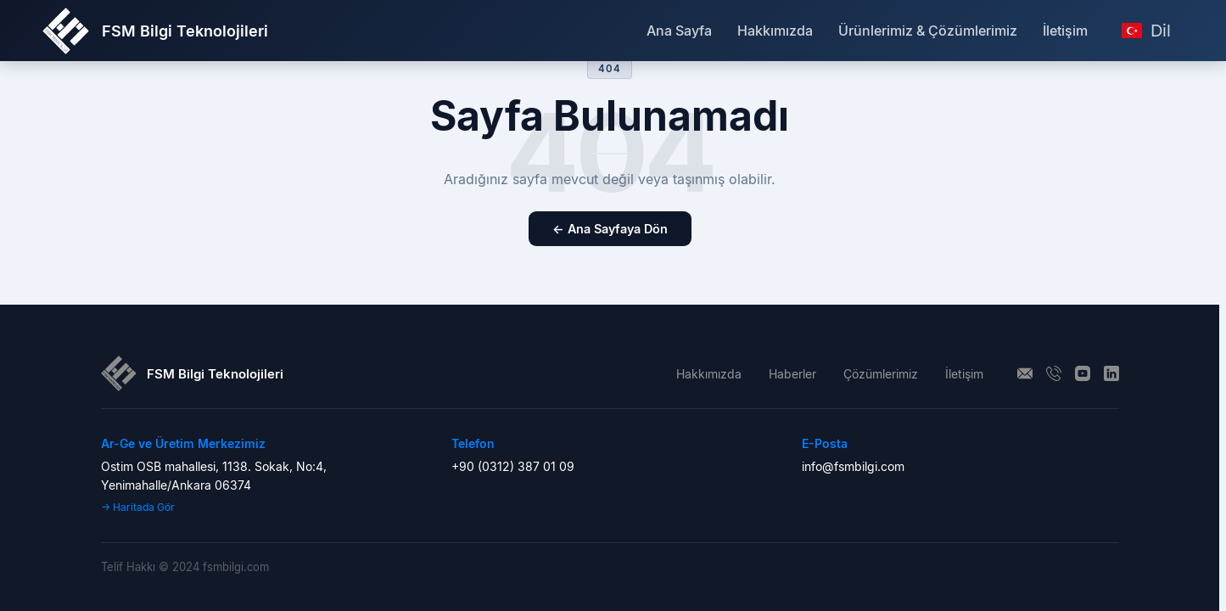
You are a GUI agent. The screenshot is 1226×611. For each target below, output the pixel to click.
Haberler (792, 374)
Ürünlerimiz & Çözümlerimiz (927, 30)
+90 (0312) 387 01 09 (512, 466)
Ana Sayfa (679, 30)
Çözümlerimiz (880, 374)
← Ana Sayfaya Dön (610, 228)
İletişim (1065, 30)
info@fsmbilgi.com (853, 466)
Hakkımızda (775, 30)
